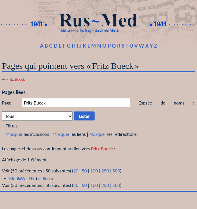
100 (94, 170)
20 (76, 170)
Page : (8, 102)
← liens (44, 178)
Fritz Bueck (16, 79)
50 (84, 170)
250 (105, 170)
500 (116, 170)
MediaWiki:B (21, 178)
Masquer (14, 134)
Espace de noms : (166, 102)
